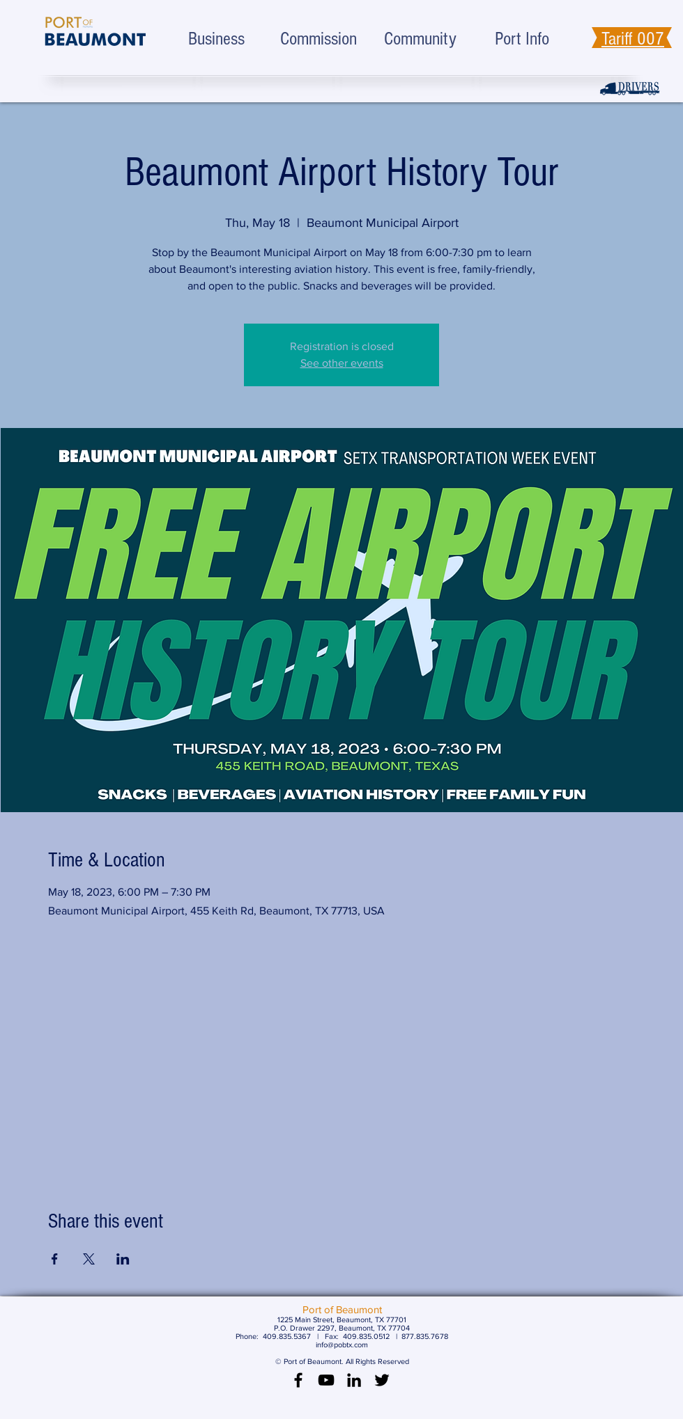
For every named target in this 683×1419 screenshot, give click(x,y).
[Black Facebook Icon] (298, 1380)
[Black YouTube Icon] (326, 1380)
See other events (341, 363)
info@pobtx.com (342, 1344)
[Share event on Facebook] (54, 1259)
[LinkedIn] (354, 1380)
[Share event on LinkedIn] (123, 1259)
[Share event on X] (88, 1259)
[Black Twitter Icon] (382, 1380)
